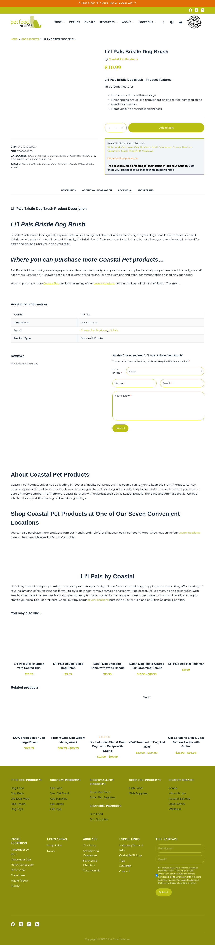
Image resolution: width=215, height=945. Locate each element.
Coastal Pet (51, 283)
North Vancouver (162, 147)
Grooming (65, 163)
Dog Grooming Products (77, 155)
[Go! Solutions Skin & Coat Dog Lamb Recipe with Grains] (107, 713)
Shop (60, 22)
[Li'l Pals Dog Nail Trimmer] (186, 639)
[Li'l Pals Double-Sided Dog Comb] (68, 639)
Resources (109, 22)
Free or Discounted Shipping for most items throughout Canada (147, 165)
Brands (74, 22)
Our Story (89, 845)
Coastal (35, 163)
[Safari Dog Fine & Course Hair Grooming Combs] (146, 639)
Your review (123, 396)
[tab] (68, 190)
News (51, 851)
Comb (46, 163)
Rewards (125, 866)
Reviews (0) (125, 190)
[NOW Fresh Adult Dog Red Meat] (146, 717)
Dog (54, 163)
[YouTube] (37, 924)
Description (68, 190)
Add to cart (166, 127)
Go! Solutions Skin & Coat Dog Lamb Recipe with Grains (108, 746)
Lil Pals (78, 163)
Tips (122, 860)
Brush (23, 163)
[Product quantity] (116, 127)
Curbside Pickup (130, 855)
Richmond (113, 147)
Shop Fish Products (145, 780)
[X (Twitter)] (196, 10)
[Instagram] (202, 10)
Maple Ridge (19, 880)
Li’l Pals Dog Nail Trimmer (186, 663)
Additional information (97, 190)
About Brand (146, 190)
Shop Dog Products (26, 780)
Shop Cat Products (65, 780)
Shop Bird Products (105, 805)
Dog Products (21, 159)
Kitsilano (145, 147)
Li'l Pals (113, 330)
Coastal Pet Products (123, 59)
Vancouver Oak (130, 147)
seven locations (104, 283)
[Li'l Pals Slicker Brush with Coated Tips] (29, 639)
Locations (148, 22)
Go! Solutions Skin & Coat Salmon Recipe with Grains (186, 742)
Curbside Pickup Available (122, 158)
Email (167, 383)
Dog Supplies (41, 159)
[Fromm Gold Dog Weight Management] (68, 713)
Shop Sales (54, 845)
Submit (120, 428)
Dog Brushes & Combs (43, 155)
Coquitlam (113, 150)
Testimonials (91, 870)
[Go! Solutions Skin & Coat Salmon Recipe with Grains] (186, 713)
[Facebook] (190, 10)
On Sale (89, 22)
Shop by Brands (181, 780)
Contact (124, 871)
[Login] (171, 22)
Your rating (117, 371)
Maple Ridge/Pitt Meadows (137, 150)
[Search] (163, 22)
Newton (186, 147)
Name (119, 383)
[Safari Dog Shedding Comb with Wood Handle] (107, 639)
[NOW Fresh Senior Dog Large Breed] (29, 713)
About (129, 22)
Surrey (177, 147)
